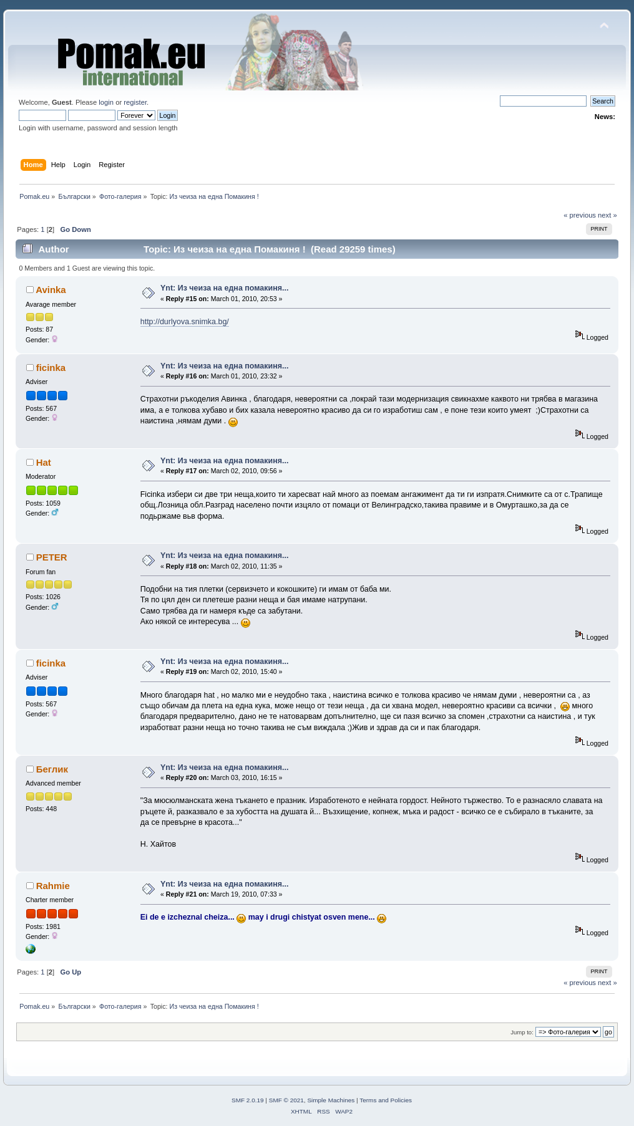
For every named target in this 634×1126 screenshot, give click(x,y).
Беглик (52, 769)
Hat (43, 462)
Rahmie (53, 885)
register (135, 102)
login (106, 102)
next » (607, 215)
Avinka (51, 289)
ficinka (51, 367)
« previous (579, 215)
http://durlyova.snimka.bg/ (184, 321)
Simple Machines (330, 1100)
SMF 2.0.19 (248, 1100)
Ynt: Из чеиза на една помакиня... (224, 288)
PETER (51, 557)
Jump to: (522, 1032)
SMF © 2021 (286, 1100)
